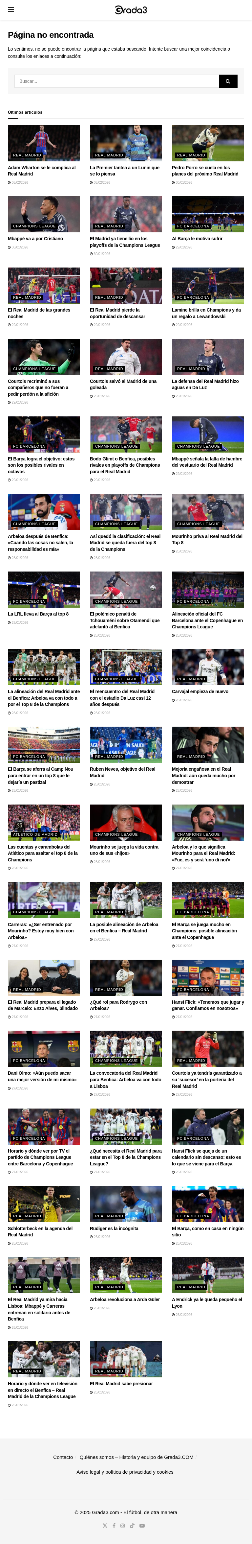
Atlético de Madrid (35, 834)
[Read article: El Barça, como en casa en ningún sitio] (208, 1204)
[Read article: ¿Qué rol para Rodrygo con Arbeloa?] (126, 978)
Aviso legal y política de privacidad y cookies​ (125, 1472)
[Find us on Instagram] (122, 1525)
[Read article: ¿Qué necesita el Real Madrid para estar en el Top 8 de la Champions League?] (126, 1127)
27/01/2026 (182, 868)
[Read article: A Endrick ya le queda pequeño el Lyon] (208, 1275)
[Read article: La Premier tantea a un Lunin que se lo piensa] (126, 143)
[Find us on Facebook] (114, 1525)
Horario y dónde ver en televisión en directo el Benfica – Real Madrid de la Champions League (42, 1390)
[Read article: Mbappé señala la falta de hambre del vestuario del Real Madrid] (208, 434)
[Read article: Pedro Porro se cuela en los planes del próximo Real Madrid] (208, 143)
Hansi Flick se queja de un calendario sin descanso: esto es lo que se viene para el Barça (206, 1157)
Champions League (34, 226)
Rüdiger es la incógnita (114, 1228)
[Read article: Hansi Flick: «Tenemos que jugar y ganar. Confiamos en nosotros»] (208, 978)
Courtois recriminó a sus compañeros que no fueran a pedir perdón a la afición (38, 388)
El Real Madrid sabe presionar (121, 1383)
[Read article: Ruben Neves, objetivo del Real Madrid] (126, 745)
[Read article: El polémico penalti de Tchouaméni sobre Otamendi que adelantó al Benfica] (126, 590)
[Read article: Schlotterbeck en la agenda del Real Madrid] (44, 1204)
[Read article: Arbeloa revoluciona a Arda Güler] (126, 1275)
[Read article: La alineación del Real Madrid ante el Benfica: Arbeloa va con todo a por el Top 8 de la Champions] (44, 667)
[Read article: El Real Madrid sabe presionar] (126, 1359)
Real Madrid (27, 155)
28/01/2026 (18, 558)
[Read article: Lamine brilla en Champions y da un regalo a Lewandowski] (208, 286)
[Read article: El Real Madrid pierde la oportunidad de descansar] (126, 286)
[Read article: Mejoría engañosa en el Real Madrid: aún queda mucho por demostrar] (208, 745)
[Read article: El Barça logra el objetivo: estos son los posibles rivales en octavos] (44, 434)
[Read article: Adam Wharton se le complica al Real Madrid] (44, 143)
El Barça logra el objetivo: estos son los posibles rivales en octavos (41, 465)
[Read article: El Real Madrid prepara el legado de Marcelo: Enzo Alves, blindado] (44, 978)
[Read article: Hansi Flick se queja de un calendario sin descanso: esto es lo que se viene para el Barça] (208, 1127)
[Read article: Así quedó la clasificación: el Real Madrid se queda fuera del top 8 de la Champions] (126, 512)
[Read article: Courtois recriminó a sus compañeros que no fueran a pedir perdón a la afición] (44, 357)
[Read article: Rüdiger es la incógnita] (126, 1204)
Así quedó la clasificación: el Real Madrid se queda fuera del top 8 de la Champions (125, 543)
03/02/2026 (100, 182)
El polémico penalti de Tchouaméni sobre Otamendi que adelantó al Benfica (125, 620)
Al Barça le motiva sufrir (197, 238)
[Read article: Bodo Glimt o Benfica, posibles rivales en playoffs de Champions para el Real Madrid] (126, 434)
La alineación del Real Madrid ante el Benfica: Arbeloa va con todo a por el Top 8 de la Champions (44, 698)
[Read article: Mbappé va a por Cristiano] (44, 214)
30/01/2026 (182, 182)
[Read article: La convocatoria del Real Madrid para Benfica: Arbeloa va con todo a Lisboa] (126, 1049)
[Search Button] (228, 81)
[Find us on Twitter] (105, 1525)
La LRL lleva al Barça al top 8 (38, 614)
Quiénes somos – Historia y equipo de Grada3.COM (137, 1457)
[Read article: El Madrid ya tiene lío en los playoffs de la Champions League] (126, 214)
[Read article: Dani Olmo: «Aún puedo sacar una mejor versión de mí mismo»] (44, 1049)
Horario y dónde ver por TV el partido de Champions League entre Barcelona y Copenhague (40, 1157)
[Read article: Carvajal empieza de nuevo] (208, 667)
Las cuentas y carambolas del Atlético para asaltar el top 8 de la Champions (42, 853)
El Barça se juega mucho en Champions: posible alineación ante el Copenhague (204, 931)
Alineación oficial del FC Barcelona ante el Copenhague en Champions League (207, 620)
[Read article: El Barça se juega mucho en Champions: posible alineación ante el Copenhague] (208, 900)
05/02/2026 (18, 182)
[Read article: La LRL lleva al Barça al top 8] (44, 590)
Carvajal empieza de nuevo (200, 691)
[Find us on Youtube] (142, 1525)
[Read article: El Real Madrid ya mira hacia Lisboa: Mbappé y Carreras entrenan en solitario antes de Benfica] (44, 1275)
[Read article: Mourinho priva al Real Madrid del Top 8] (208, 512)
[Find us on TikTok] (132, 1525)
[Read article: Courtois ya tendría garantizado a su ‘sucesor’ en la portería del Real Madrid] (208, 1049)
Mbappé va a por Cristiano (35, 238)
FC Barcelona (193, 226)
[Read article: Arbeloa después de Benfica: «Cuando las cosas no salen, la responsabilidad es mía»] (44, 512)
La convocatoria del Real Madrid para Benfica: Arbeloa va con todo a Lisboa (125, 1079)
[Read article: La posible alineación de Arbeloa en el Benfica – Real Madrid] (126, 900)
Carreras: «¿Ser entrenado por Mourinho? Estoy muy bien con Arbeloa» (41, 931)
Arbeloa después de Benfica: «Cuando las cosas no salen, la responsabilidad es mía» (40, 543)
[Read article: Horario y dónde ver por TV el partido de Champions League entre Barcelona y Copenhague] (44, 1127)
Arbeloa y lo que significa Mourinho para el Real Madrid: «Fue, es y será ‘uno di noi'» (203, 853)
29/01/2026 (182, 247)
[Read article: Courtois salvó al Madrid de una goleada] (126, 357)
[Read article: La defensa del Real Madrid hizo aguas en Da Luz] (208, 357)
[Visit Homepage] (131, 9)
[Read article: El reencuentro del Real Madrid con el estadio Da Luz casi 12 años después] (126, 667)
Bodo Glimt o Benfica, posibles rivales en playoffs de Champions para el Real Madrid (125, 465)
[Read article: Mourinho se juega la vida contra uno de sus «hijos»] (126, 823)
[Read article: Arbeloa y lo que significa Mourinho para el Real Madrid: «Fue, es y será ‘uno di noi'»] (208, 823)
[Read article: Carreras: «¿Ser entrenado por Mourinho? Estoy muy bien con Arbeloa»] (44, 900)
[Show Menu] (11, 10)
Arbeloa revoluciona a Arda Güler (125, 1299)
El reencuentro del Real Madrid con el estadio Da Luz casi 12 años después (122, 698)
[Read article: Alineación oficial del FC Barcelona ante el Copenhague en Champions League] (208, 590)
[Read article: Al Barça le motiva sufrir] (208, 214)
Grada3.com (105, 1512)
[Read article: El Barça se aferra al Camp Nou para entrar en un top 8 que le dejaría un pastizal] (44, 745)
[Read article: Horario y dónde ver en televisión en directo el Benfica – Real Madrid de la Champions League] (44, 1359)
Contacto (63, 1457)
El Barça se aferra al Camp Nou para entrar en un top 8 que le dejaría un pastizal (40, 775)
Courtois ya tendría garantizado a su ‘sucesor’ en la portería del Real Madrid (207, 1079)
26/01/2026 (182, 1172)
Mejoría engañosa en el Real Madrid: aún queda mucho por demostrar (203, 775)
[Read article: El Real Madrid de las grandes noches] (44, 286)
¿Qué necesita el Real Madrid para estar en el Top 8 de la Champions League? (126, 1157)
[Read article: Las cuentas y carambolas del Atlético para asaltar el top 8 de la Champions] (44, 823)
